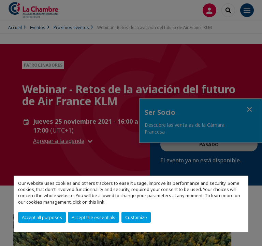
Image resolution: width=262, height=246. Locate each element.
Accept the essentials (93, 217)
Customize (136, 217)
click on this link (88, 202)
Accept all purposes (42, 217)
